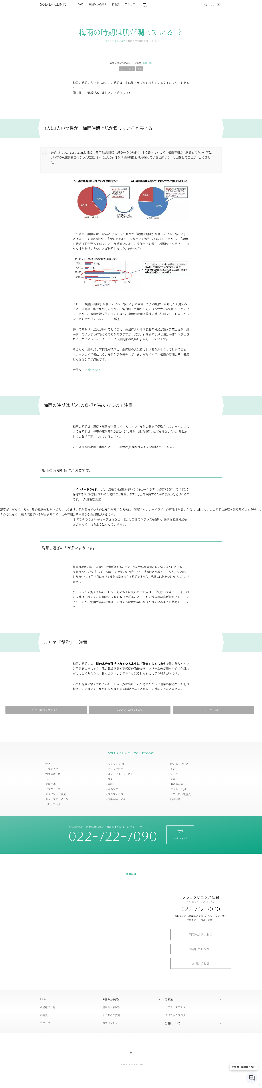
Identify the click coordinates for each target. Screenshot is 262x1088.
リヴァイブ (51, 769)
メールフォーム (180, 834)
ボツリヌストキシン (56, 799)
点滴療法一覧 (47, 1007)
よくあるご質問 (111, 1015)
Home (79, 4)
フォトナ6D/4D (178, 789)
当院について (172, 1023)
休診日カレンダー (200, 949)
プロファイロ (115, 794)
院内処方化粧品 (179, 764)
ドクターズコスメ (175, 1007)
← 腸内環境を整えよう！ (47, 709)
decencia (94, 369)
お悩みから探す (97, 4)
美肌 (139, 68)
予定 (172, 769)
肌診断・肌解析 (111, 1007)
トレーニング (53, 804)
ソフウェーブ (53, 789)
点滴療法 (113, 789)
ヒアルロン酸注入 (180, 794)
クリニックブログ (175, 1015)
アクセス (130, 4)
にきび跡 (50, 784)
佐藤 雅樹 (147, 62)
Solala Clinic (53, 5)
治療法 (169, 999)
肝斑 (110, 779)
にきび (174, 779)
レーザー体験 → (212, 709)
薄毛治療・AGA (116, 799)
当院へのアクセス (200, 934)
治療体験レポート (55, 774)
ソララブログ (118, 41)
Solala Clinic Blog (129, 709)
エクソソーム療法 (55, 794)
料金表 (116, 4)
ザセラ (49, 764)
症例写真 (175, 799)
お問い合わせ (200, 963)
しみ (47, 779)
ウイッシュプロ (117, 764)
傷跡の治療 (176, 784)
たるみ (174, 774)
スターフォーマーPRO (120, 774)
